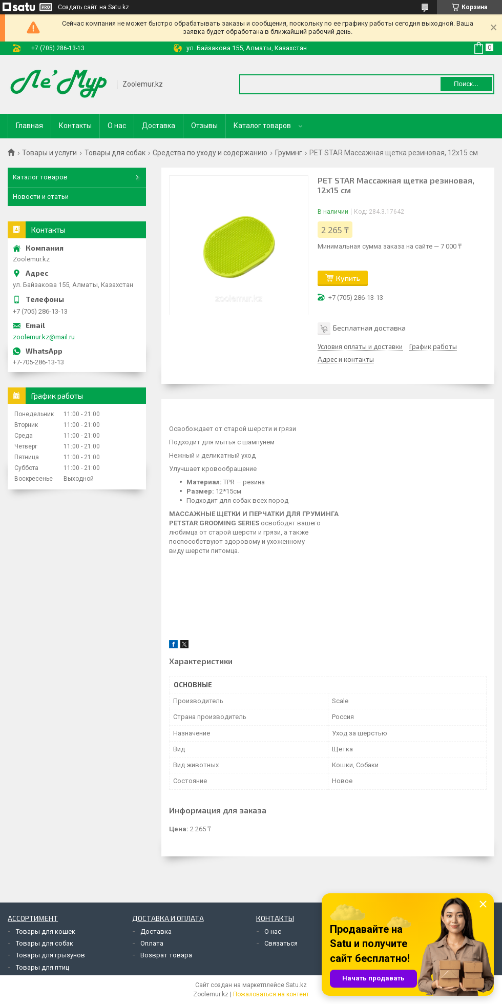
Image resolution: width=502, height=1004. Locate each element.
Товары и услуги (49, 153)
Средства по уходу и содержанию (210, 153)
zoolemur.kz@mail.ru (44, 337)
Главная (29, 125)
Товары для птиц (42, 967)
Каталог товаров (262, 125)
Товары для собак (115, 153)
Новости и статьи (41, 196)
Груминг (288, 153)
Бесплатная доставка (369, 327)
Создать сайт (77, 7)
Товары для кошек (45, 931)
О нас (117, 125)
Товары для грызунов (50, 955)
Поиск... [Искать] (466, 84)
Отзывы (204, 125)
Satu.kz (296, 985)
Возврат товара (166, 955)
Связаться (281, 943)
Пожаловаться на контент (271, 994)
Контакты (75, 125)
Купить (348, 278)
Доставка (158, 125)
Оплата (151, 943)
